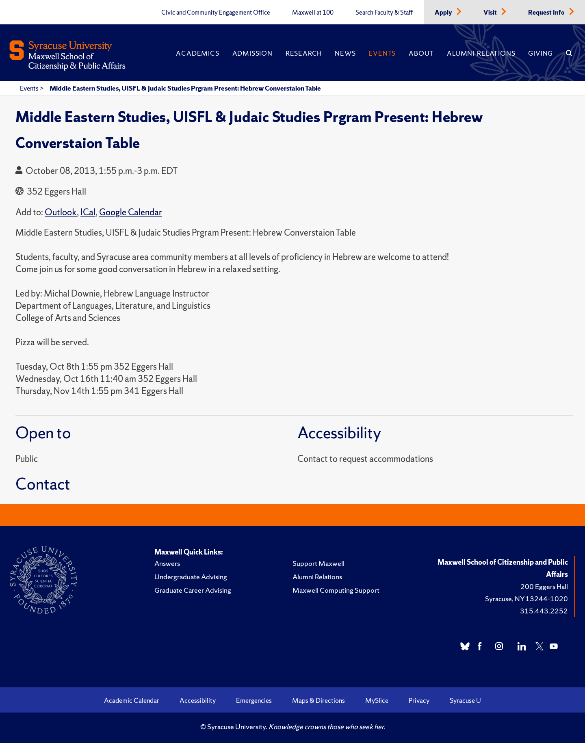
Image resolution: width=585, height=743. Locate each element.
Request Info (547, 13)
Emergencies (254, 700)
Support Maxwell (318, 563)
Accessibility (198, 700)
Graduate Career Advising (192, 590)
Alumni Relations (481, 53)
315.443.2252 (544, 610)
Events (382, 53)
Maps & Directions (318, 700)
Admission (252, 53)
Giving (540, 53)
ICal (87, 212)
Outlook (61, 212)
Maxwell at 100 (313, 13)
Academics (197, 53)
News (345, 53)
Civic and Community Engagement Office (215, 13)
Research (304, 53)
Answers (167, 563)
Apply (444, 13)
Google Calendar (130, 212)
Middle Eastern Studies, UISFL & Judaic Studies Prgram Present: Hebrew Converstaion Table (185, 88)
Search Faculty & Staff (384, 13)
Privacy (419, 700)
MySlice (376, 700)
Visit (490, 13)
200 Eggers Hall (544, 586)
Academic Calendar (131, 700)
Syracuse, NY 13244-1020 (526, 598)
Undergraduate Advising (190, 576)
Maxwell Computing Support (335, 590)
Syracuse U (465, 700)
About (421, 53)
